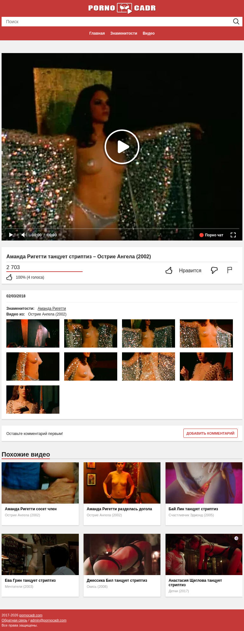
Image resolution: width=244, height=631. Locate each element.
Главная (97, 33)
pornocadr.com (31, 615)
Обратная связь (14, 620)
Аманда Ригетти (51, 308)
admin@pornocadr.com (48, 620)
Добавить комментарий (210, 433)
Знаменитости (123, 33)
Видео (149, 33)
